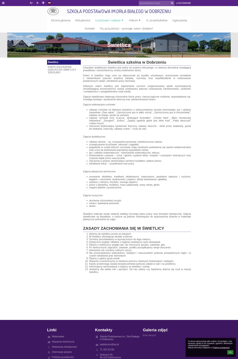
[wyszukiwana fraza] (157, 3)
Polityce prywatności (221, 348)
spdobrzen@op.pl (109, 344)
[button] (49, 3)
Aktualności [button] (82, 20)
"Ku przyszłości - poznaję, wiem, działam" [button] (126, 28)
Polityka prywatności (63, 357)
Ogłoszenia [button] (179, 20)
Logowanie (183, 3)
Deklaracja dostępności (64, 347)
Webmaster (58, 336)
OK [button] (230, 352)
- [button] (37, 3)
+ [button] (31, 3)
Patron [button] (135, 20)
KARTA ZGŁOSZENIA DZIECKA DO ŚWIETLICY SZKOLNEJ (62, 70)
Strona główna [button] (60, 20)
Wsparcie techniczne (63, 341)
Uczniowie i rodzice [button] (109, 20)
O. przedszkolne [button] (156, 20)
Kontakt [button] (90, 28)
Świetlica (53, 62)
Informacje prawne (62, 352)
